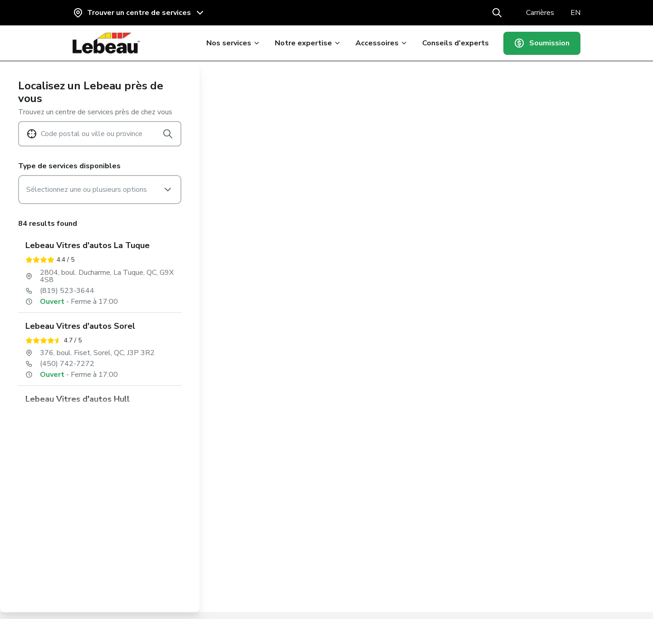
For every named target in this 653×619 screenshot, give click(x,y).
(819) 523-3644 (67, 290)
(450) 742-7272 (67, 363)
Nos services (231, 43)
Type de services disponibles (69, 166)
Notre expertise (306, 43)
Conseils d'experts (453, 43)
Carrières (540, 13)
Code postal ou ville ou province (91, 134)
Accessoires (379, 43)
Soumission (541, 43)
